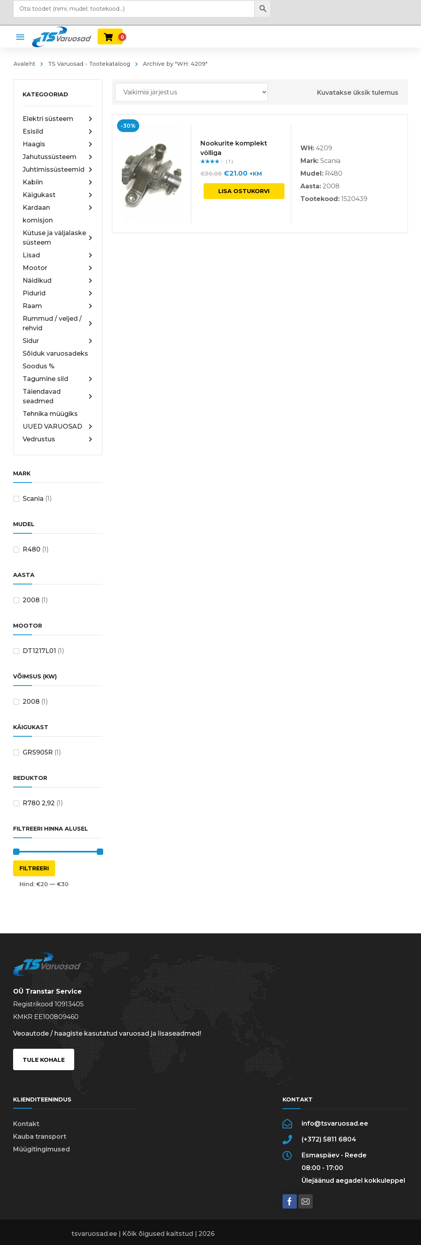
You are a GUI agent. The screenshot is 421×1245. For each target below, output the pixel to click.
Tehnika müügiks (50, 414)
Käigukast (58, 195)
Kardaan (58, 207)
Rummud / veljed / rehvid (58, 323)
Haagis (58, 144)
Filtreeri (34, 868)
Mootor (58, 268)
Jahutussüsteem (58, 157)
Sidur (58, 341)
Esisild (58, 131)
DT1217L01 (39, 651)
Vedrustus (58, 439)
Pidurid (58, 293)
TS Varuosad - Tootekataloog (89, 63)
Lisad (58, 255)
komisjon (38, 220)
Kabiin (58, 182)
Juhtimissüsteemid (58, 169)
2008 (31, 600)
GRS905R (38, 752)
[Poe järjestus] (191, 92)
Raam (58, 306)
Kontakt (26, 1124)
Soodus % (38, 366)
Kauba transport (39, 1136)
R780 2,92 (39, 803)
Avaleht (24, 63)
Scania (33, 498)
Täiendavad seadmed (58, 396)
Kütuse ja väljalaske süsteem (58, 237)
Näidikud (58, 280)
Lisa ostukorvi (243, 191)
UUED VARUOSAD (58, 426)
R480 (31, 549)
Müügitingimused (41, 1149)
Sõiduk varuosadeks (55, 353)
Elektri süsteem (58, 119)
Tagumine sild (58, 379)
